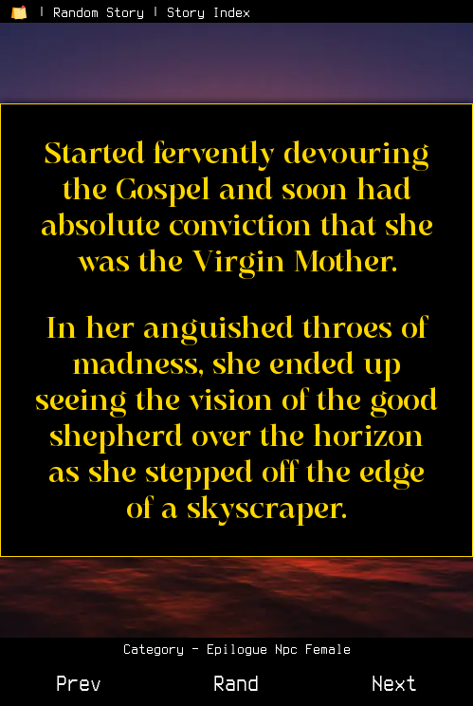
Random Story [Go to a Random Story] (98, 12)
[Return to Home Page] (19, 12)
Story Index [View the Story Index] (208, 12)
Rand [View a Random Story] (236, 683)
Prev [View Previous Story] (78, 683)
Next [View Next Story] (394, 683)
